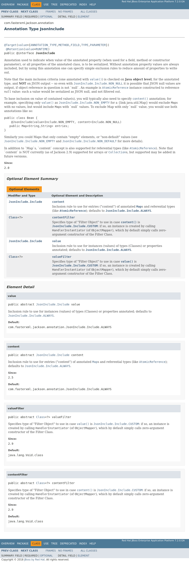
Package (22, 4)
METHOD (63, 45)
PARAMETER (98, 45)
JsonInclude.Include (25, 201)
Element (83, 16)
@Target (10, 45)
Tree (54, 4)
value (22, 45)
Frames (51, 11)
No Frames (65, 11)
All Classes (89, 11)
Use (46, 4)
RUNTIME (42, 49)
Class (13, 217)
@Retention (14, 49)
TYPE (84, 45)
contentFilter (63, 217)
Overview (8, 4)
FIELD (75, 45)
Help (92, 4)
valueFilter (62, 256)
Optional (46, 16)
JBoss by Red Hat (34, 559)
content (58, 201)
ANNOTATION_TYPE (43, 45)
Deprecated (68, 4)
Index (83, 4)
